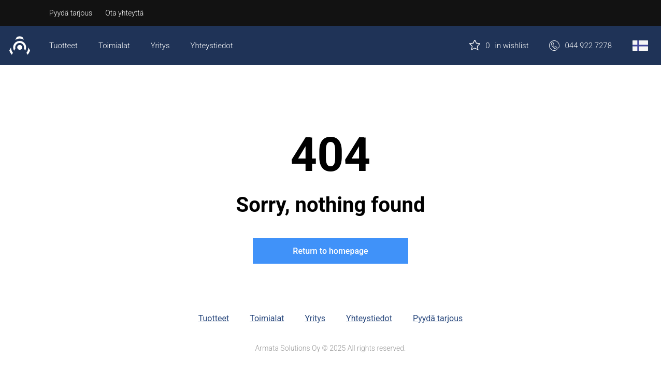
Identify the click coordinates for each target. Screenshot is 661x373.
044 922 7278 (580, 45)
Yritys (160, 45)
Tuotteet (63, 45)
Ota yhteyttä (124, 13)
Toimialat (114, 45)
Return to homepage (330, 251)
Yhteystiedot (212, 45)
